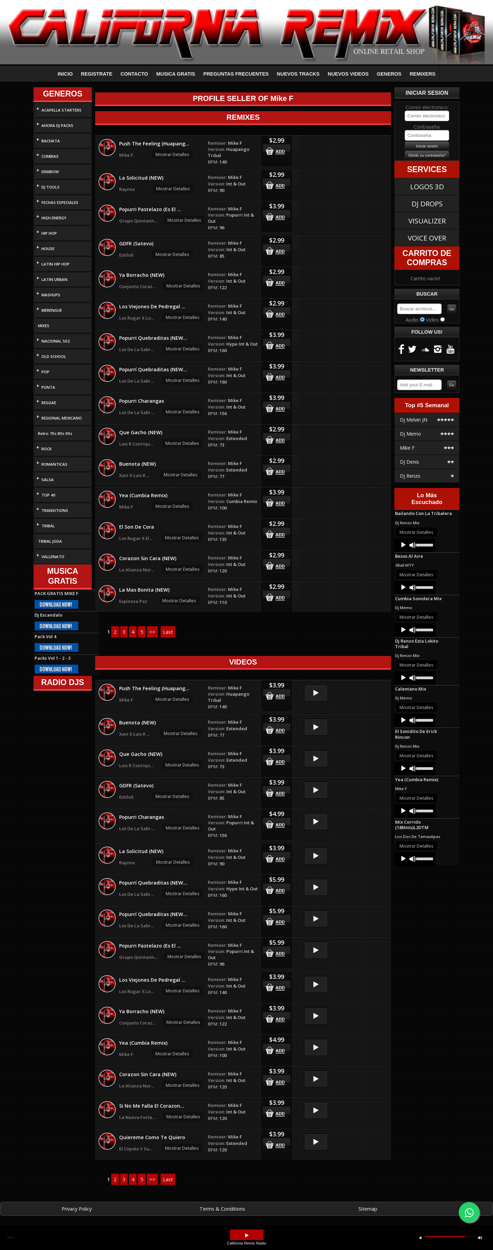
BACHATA (50, 140)
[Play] (403, 545)
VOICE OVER (427, 238)
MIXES (43, 325)
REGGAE (48, 402)
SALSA (47, 479)
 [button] (480, 1237)
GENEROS (389, 74)
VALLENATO (52, 556)
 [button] (420, 1237)
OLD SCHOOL (53, 356)
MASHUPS (50, 294)
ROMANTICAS (54, 464)
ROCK (46, 448)
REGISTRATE (96, 74)
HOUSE (47, 248)
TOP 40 (48, 495)
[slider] (424, 544)
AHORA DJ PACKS (57, 125)
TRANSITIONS (54, 510)
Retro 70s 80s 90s (55, 433)
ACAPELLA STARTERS (61, 110)
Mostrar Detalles (172, 154)
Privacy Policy (77, 1209)
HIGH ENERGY (53, 217)
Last (168, 632)
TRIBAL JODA (50, 541)
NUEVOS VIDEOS (348, 74)
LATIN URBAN (54, 279)
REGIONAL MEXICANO (61, 418)
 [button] (247, 1235)
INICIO (65, 74)
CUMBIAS (50, 156)
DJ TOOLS (50, 187)
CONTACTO (134, 74)
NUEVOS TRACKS (298, 74)
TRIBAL (48, 525)
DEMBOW (50, 171)
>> (152, 632)
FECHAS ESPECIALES (59, 202)
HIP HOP (49, 233)
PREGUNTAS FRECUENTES (236, 74)
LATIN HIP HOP (55, 264)
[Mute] (412, 545)
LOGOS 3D (427, 186)
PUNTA (48, 387)
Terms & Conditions (222, 1209)
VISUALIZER (427, 220)
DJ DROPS (427, 203)
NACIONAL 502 (55, 341)
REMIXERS (422, 74)
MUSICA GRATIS (175, 74)
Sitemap (367, 1209)
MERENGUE (51, 310)
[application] (414, 545)
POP (45, 371)
